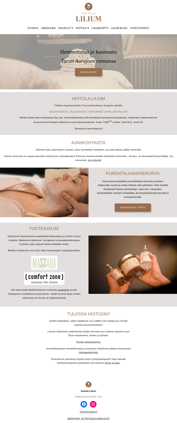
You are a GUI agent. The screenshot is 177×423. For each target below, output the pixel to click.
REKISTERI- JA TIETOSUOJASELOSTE (88, 418)
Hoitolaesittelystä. (88, 352)
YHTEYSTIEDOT (139, 28)
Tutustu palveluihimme (88, 342)
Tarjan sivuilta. (112, 363)
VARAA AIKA (48, 28)
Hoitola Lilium (88, 391)
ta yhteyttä (95, 160)
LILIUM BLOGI (119, 28)
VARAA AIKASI (88, 72)
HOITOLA (82, 28)
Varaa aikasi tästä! (132, 207)
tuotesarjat (63, 290)
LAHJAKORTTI (100, 28)
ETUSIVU (33, 28)
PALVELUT (65, 28)
